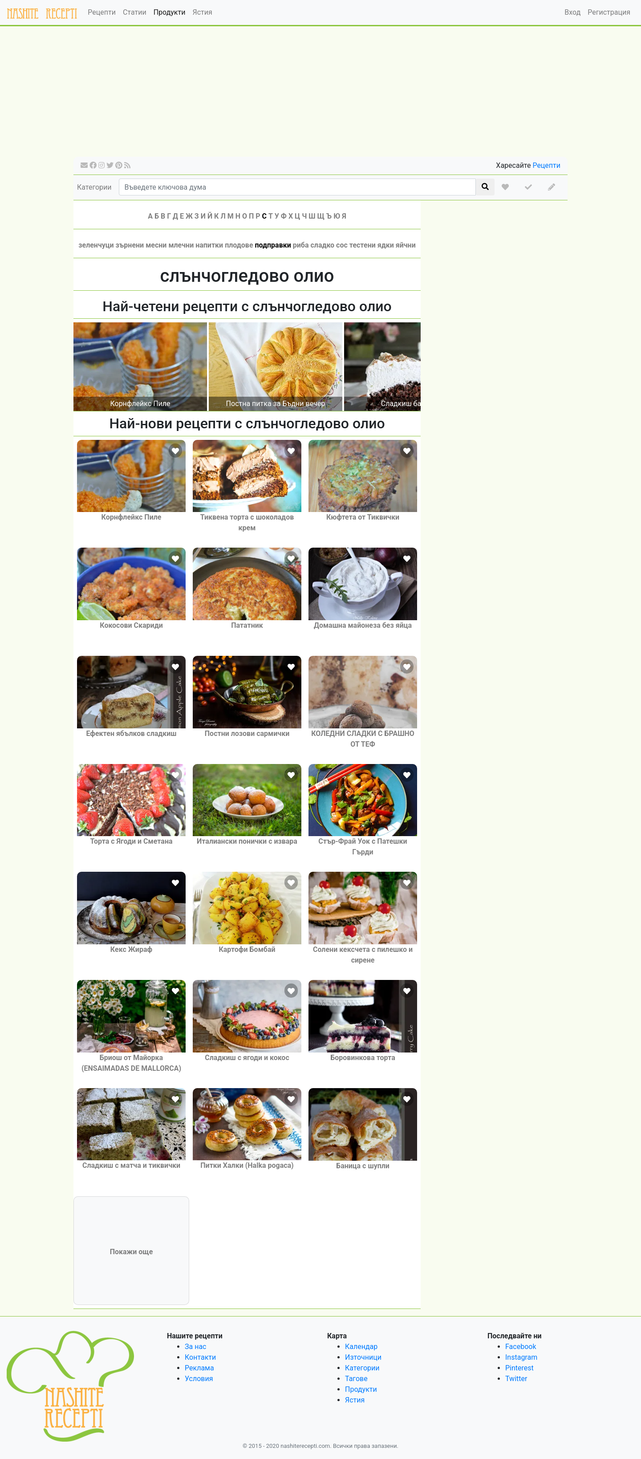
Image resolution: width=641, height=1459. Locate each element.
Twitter (516, 1378)
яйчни (406, 245)
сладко (322, 245)
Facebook (520, 1346)
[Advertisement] (320, 94)
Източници (363, 1357)
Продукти (170, 12)
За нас (195, 1346)
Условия (199, 1378)
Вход (572, 12)
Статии (134, 12)
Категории (94, 187)
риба (301, 245)
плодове (239, 245)
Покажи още (131, 1252)
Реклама (199, 1368)
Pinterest (519, 1368)
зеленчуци (96, 245)
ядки (385, 245)
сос (342, 245)
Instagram (521, 1357)
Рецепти (102, 12)
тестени (362, 245)
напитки (209, 245)
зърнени (130, 245)
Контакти (200, 1357)
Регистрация (609, 12)
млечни (181, 245)
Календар (361, 1346)
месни (156, 245)
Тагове (356, 1378)
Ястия (202, 12)
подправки (273, 245)
